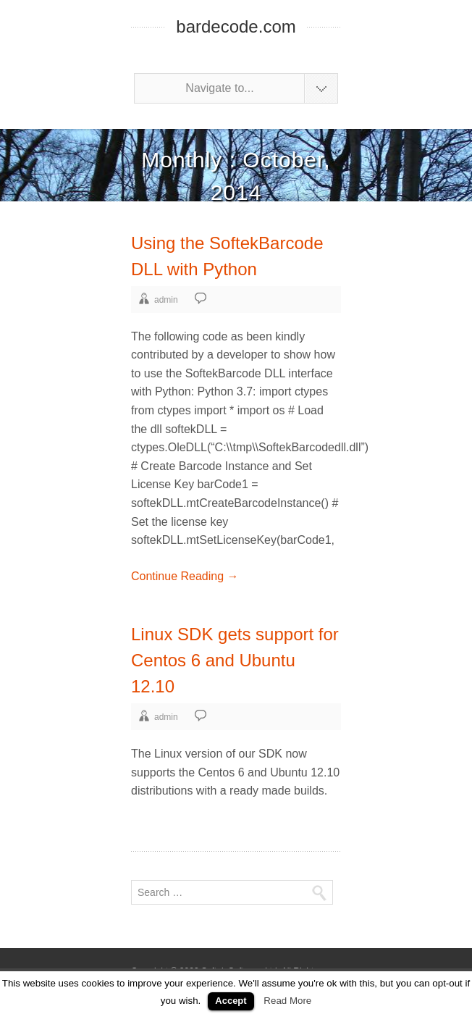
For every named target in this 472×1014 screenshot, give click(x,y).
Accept (230, 1000)
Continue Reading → (185, 576)
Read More (287, 1000)
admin (166, 300)
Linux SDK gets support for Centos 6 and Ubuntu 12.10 (235, 660)
